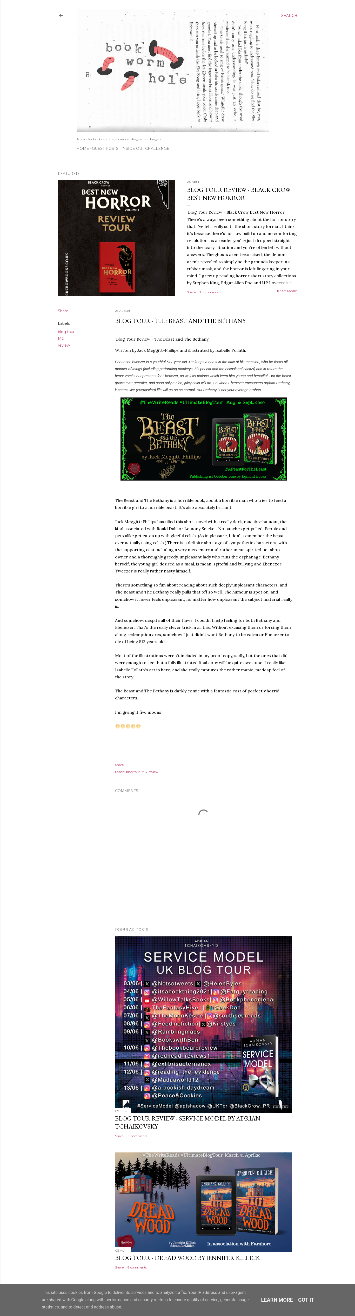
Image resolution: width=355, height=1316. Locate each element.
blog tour (66, 331)
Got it (306, 1300)
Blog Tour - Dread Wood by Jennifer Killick (187, 1258)
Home (83, 148)
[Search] (289, 15)
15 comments (137, 1136)
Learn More (277, 1300)
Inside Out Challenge (145, 148)
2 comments (208, 292)
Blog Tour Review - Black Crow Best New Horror (239, 194)
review (64, 345)
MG (61, 338)
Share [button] (191, 292)
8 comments (137, 1267)
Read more (287, 291)
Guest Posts (105, 148)
